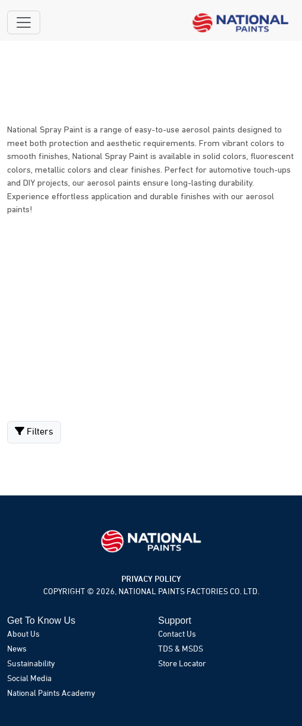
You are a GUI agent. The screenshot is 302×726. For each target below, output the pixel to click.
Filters (34, 431)
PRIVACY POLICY (151, 580)
